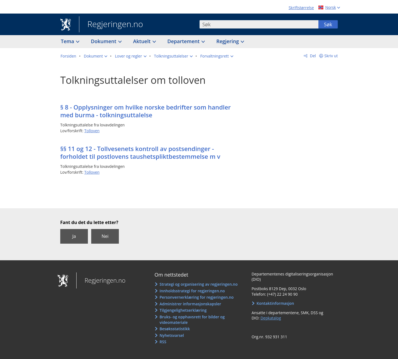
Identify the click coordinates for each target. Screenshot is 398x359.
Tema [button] (68, 41)
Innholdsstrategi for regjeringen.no (192, 290)
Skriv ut (331, 55)
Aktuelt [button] (142, 41)
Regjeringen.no (111, 24)
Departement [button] (184, 41)
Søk (328, 24)
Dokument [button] (104, 41)
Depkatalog (270, 318)
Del (312, 55)
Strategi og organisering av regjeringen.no (198, 284)
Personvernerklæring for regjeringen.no (196, 297)
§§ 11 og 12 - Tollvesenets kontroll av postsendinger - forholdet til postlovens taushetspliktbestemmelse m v (140, 152)
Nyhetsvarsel (171, 335)
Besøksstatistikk (174, 328)
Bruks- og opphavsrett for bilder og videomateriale (192, 319)
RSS (162, 341)
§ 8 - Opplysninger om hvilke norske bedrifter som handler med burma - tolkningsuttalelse (145, 111)
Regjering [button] (228, 41)
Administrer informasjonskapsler (190, 303)
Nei (104, 236)
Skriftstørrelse (301, 7)
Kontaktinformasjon (275, 303)
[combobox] (259, 24)
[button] (95, 56)
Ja (74, 236)
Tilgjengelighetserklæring (182, 310)
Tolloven (92, 130)
